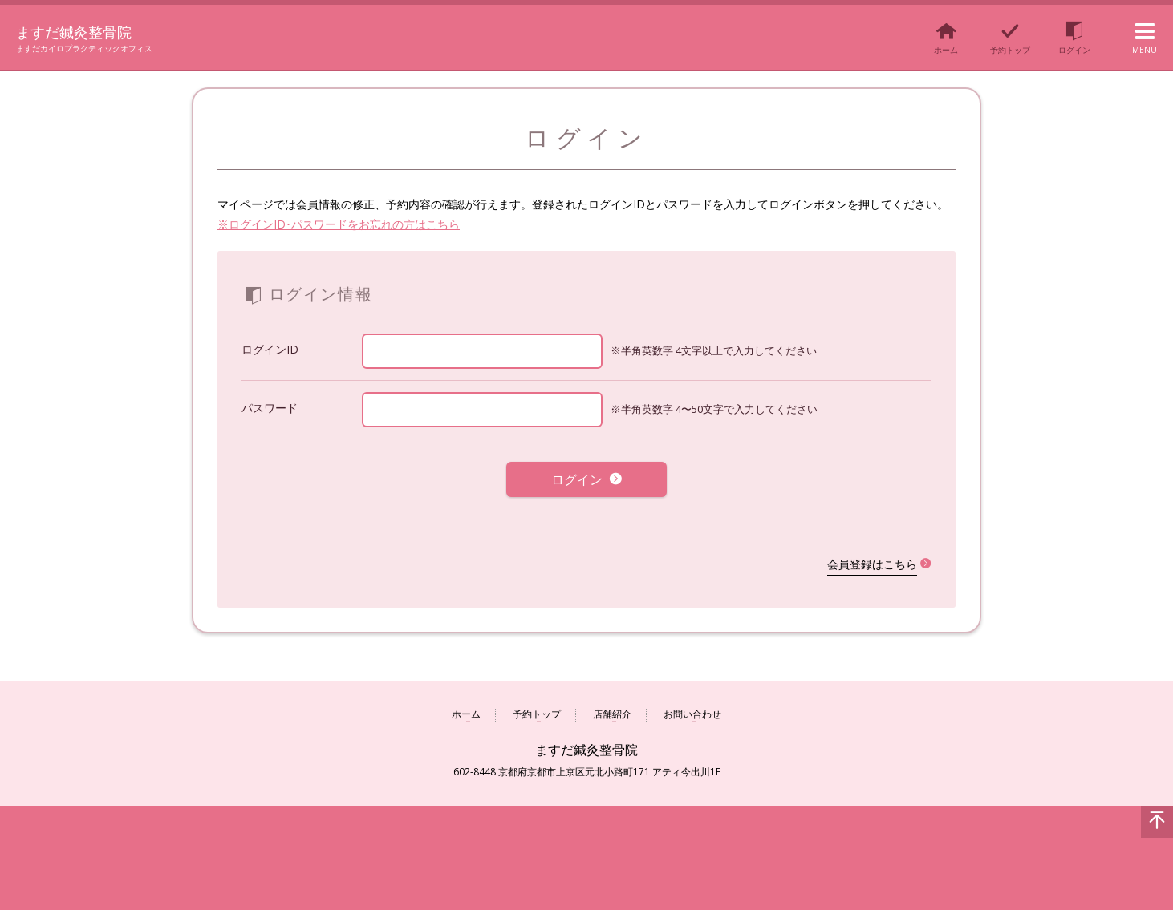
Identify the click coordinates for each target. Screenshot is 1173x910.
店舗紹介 (612, 706)
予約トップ (537, 706)
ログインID (270, 349)
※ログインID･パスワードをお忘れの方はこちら (338, 224)
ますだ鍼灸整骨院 (88, 30)
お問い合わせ (692, 706)
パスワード (270, 407)
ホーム (466, 706)
